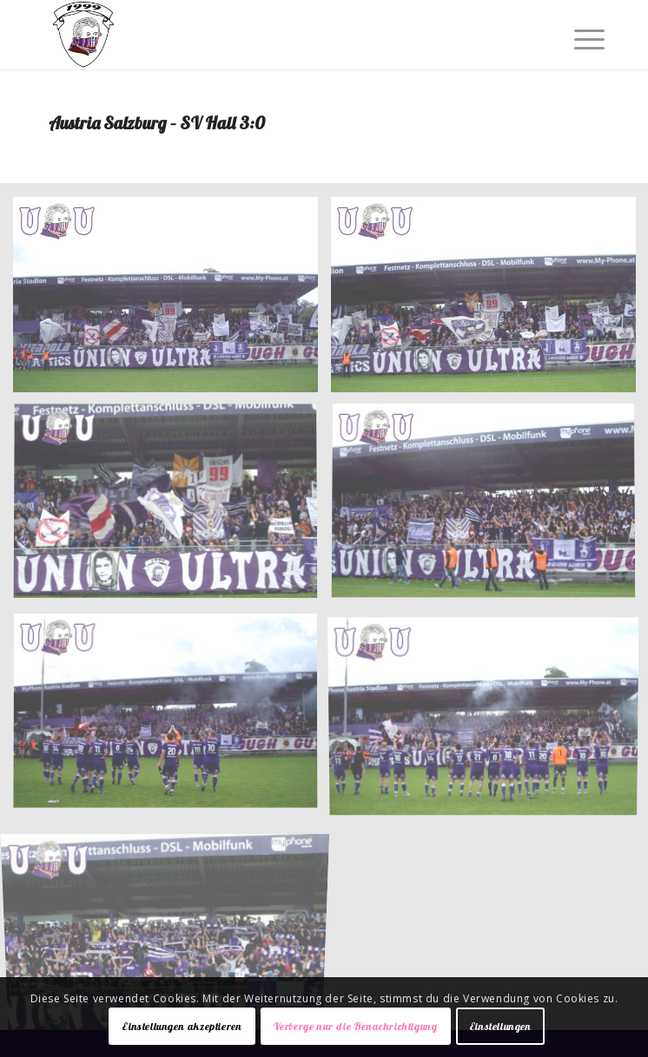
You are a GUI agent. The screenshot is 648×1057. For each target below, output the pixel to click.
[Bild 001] (172, 301)
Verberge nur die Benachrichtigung (356, 1026)
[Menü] (576, 36)
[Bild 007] (172, 927)
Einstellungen (500, 1026)
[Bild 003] (172, 509)
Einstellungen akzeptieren (181, 1026)
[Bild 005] (172, 718)
